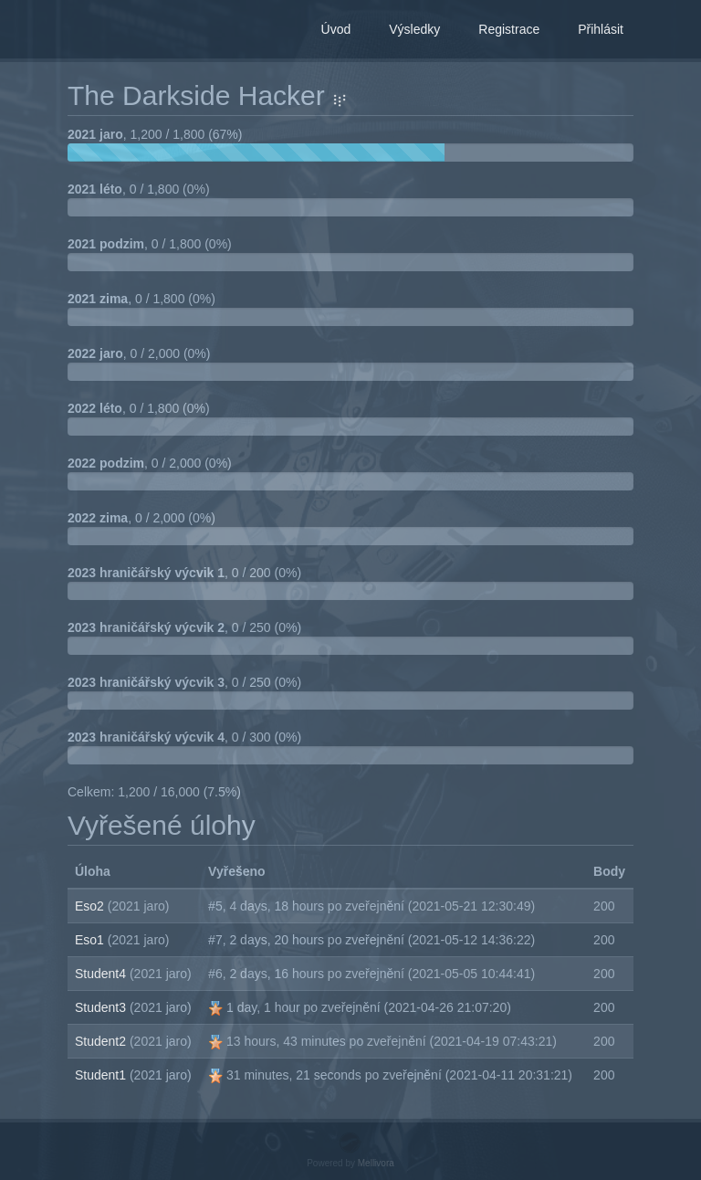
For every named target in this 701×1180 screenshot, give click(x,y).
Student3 (102, 1007)
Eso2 (91, 906)
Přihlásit (600, 29)
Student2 (102, 1041)
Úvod (336, 29)
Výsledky (414, 29)
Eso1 (91, 939)
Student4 (102, 973)
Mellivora (376, 1163)
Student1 (102, 1075)
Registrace (508, 29)
